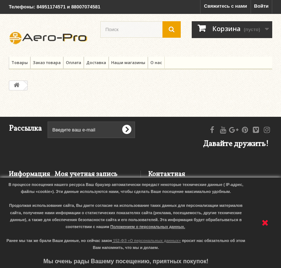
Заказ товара (47, 62)
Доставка (96, 62)
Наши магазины (128, 62)
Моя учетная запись (86, 174)
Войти (261, 6)
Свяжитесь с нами (225, 6)
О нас (156, 62)
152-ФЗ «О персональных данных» (147, 240)
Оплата (73, 62)
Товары (19, 62)
